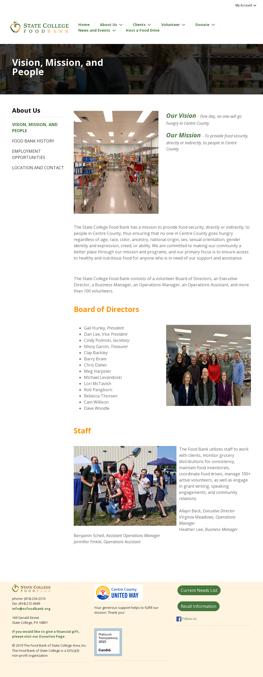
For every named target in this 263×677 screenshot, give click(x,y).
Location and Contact (38, 168)
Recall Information (198, 606)
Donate (202, 24)
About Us (109, 24)
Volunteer (171, 24)
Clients (140, 24)
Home (84, 24)
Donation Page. (52, 636)
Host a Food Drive (142, 30)
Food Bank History (33, 141)
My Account (246, 5)
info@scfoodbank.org (31, 608)
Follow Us (186, 618)
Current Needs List (199, 590)
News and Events (94, 30)
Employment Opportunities (28, 154)
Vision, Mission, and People (35, 127)
